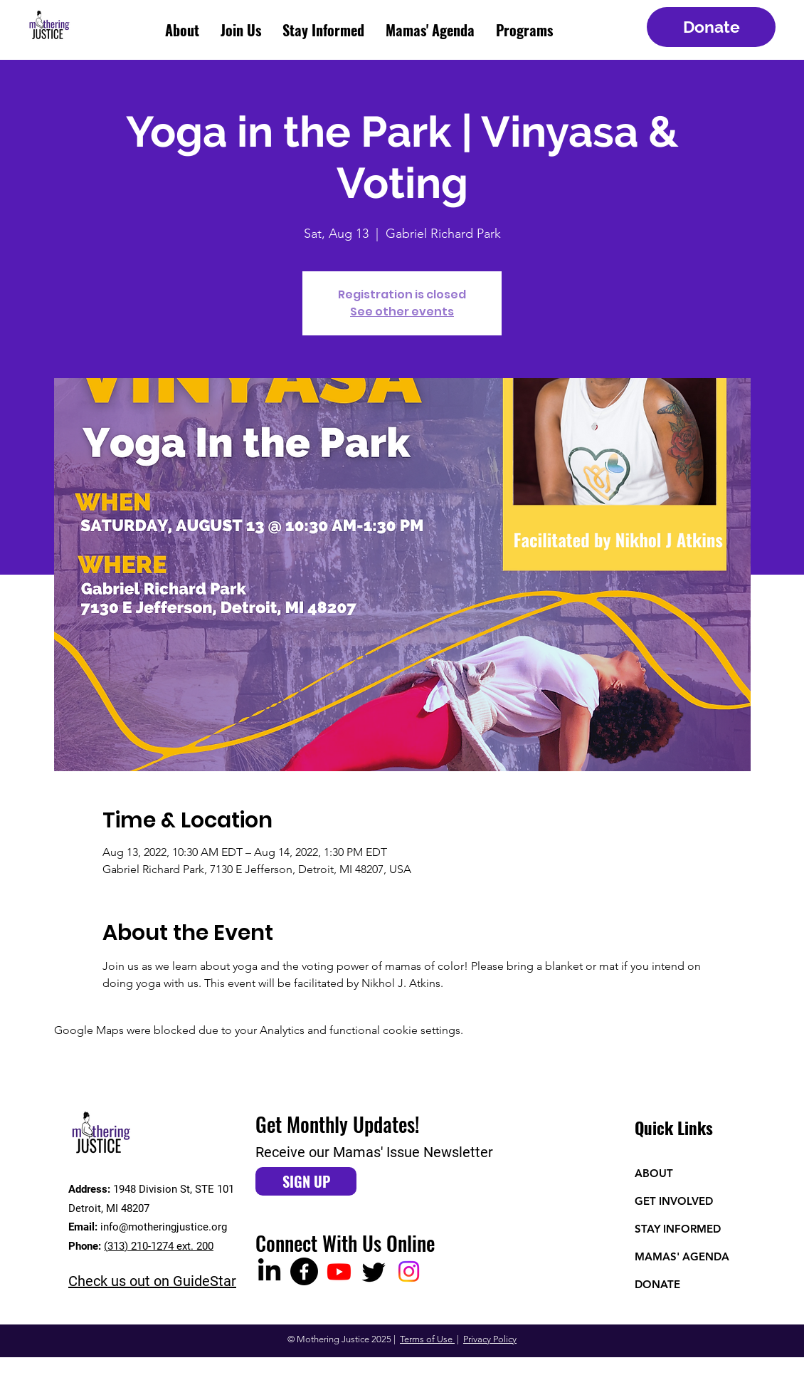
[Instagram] (409, 1271)
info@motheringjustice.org (163, 1227)
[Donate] (711, 27)
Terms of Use (427, 1339)
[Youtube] (339, 1271)
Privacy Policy (490, 1339)
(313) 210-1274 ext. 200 (158, 1246)
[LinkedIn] (269, 1271)
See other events (402, 311)
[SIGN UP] (305, 1181)
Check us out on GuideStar (152, 1281)
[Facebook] (304, 1271)
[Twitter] (374, 1271)
